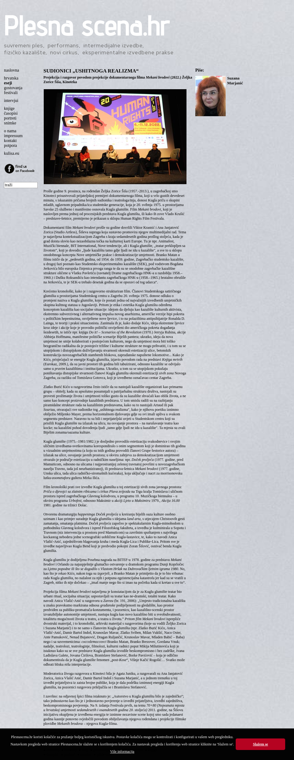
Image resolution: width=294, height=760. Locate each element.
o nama (10, 131)
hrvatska (11, 78)
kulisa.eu (11, 153)
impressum (13, 135)
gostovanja (13, 88)
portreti (10, 118)
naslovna (11, 70)
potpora (10, 145)
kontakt (10, 140)
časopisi (11, 113)
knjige (9, 108)
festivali (11, 92)
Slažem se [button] (260, 744)
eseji (8, 83)
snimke (10, 123)
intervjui (11, 100)
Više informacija (122, 751)
